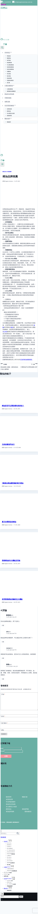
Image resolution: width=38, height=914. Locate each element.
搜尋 (18, 833)
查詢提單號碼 (10, 811)
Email (3, 751)
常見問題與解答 (10, 802)
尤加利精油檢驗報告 (26, 359)
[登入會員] (19, 155)
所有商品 (6, 841)
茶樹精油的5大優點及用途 (11, 560)
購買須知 (9, 111)
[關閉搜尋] (2, 894)
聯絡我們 (9, 121)
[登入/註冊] (19, 39)
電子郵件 (4, 723)
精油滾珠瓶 (9, 78)
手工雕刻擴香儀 (10, 64)
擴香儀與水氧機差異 (11, 91)
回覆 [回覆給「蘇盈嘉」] (3, 625)
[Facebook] (2, 7)
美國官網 (3, 4)
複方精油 (9, 75)
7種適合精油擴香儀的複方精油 (12, 483)
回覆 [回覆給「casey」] (3, 658)
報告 (12, 327)
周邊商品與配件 (10, 80)
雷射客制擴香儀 (10, 67)
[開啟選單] (2, 164)
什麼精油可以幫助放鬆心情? (28, 365)
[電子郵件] (19, 722)
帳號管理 (8, 797)
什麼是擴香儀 (10, 89)
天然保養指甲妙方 (8, 444)
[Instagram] (4, 7)
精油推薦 (9, 171)
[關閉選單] (1, 831)
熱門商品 (9, 60)
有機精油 (9, 71)
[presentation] (19, 390)
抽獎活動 (7, 101)
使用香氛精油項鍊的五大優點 (12, 599)
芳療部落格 (8, 98)
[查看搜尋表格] (2, 47)
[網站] (19, 729)
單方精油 (9, 73)
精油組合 (9, 55)
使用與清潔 (9, 108)
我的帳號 (3, 837)
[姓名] (19, 715)
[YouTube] (6, 7)
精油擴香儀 (9, 62)
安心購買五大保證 (11, 113)
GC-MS (5, 331)
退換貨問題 (9, 115)
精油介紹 (5, 171)
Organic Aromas (9, 181)
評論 (3, 694)
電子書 (8, 82)
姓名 (3, 716)
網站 (2, 730)
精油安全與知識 (9, 94)
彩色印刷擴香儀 (10, 69)
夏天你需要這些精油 (9, 522)
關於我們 (6, 888)
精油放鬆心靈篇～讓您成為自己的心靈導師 (10, 366)
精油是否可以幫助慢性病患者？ (13, 406)
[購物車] (19, 44)
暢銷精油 (9, 58)
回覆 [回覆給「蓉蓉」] (3, 679)
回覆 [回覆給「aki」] (3, 641)
